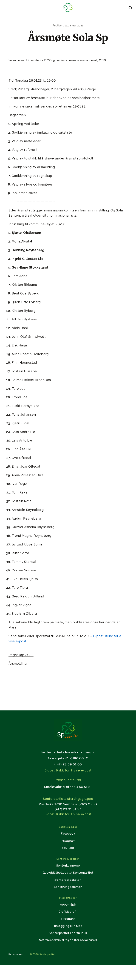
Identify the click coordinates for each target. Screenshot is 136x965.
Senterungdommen (68, 887)
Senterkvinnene (68, 865)
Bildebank (68, 918)
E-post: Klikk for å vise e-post (67, 770)
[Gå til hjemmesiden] (68, 739)
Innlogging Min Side (68, 926)
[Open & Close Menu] (6, 8)
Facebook (68, 833)
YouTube (68, 848)
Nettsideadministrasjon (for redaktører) (68, 940)
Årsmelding (17, 663)
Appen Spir (68, 904)
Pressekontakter (68, 780)
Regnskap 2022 (20, 655)
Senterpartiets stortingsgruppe (68, 799)
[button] (130, 8)
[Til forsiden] (68, 12)
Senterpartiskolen (68, 879)
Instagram (68, 840)
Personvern (15, 954)
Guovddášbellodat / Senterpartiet (68, 872)
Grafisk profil (68, 911)
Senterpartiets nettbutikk (68, 933)
